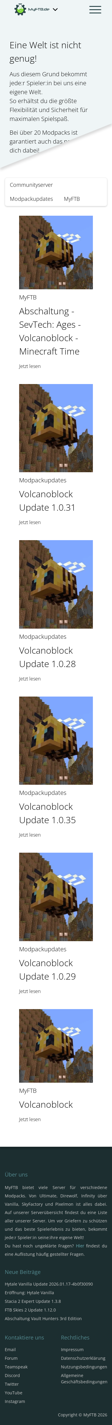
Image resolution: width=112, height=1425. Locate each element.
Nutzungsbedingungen (84, 1367)
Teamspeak (16, 1367)
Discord (12, 1375)
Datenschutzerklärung (83, 1358)
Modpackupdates (31, 198)
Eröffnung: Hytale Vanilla (29, 1292)
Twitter (12, 1384)
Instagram (15, 1401)
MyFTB (72, 198)
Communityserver (31, 184)
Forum (11, 1358)
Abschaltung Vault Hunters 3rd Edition (43, 1318)
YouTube (13, 1393)
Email (10, 1349)
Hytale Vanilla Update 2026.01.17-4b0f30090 (49, 1284)
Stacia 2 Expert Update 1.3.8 (33, 1301)
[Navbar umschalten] (95, 9)
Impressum (72, 1349)
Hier (80, 1246)
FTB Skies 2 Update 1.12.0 (30, 1310)
